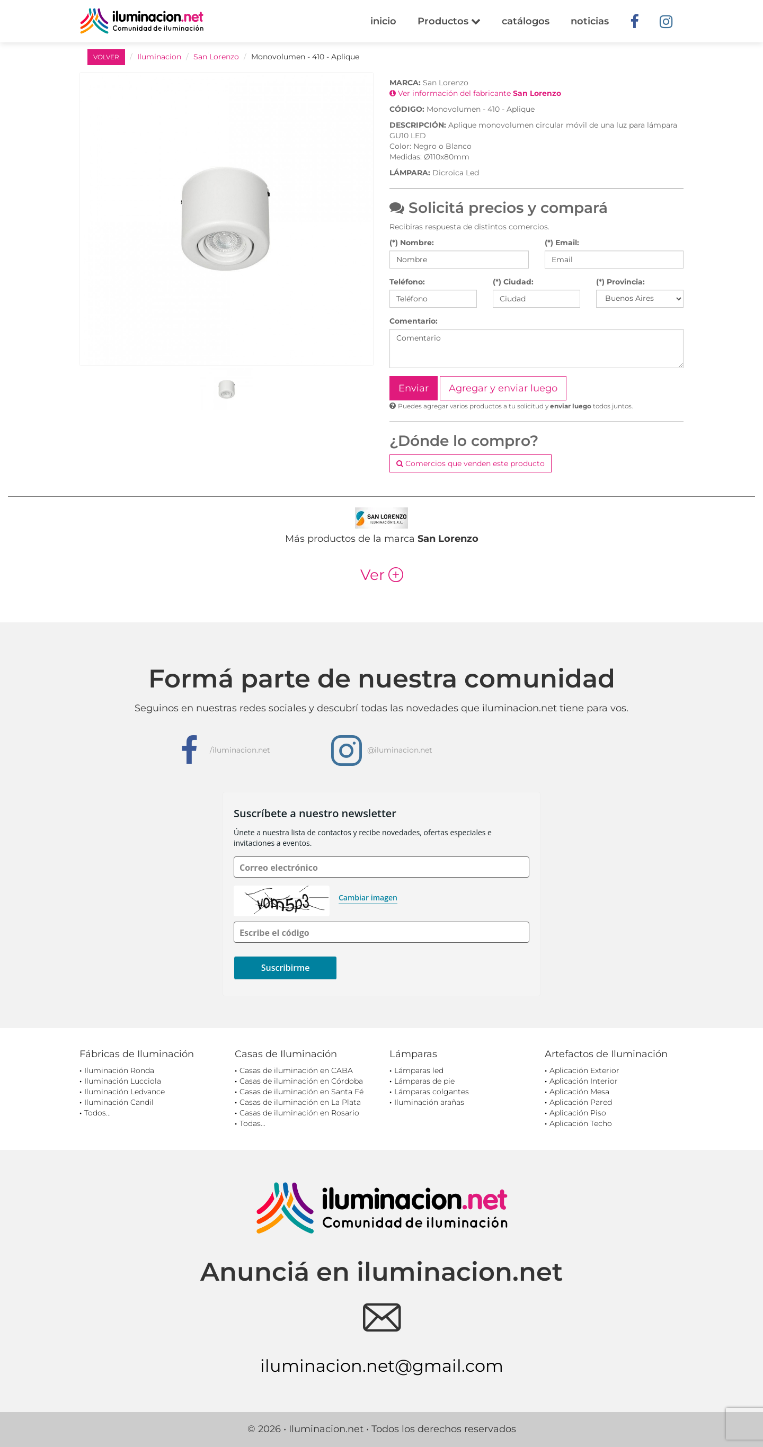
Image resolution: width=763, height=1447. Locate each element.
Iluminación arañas (429, 1102)
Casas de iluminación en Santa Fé (301, 1091)
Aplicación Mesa (579, 1091)
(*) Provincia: (620, 282)
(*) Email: (562, 242)
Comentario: (413, 321)
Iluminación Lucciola (122, 1081)
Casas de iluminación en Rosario (299, 1113)
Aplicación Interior (583, 1081)
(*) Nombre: (411, 242)
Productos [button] (449, 21)
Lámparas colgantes (431, 1091)
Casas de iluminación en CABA (296, 1070)
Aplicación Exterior (584, 1070)
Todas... (252, 1123)
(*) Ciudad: (513, 282)
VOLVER (106, 57)
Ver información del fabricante (475, 93)
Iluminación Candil (119, 1102)
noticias (590, 21)
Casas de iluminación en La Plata (300, 1102)
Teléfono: (407, 282)
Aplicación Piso (577, 1113)
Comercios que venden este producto (470, 463)
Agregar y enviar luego (503, 388)
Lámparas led (418, 1070)
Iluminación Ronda (119, 1070)
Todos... (97, 1113)
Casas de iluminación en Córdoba (301, 1081)
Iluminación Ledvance (124, 1091)
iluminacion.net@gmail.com (381, 1365)
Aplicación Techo (580, 1123)
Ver (381, 575)
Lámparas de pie (424, 1081)
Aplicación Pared (580, 1102)
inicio (383, 21)
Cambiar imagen (368, 897)
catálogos (525, 21)
